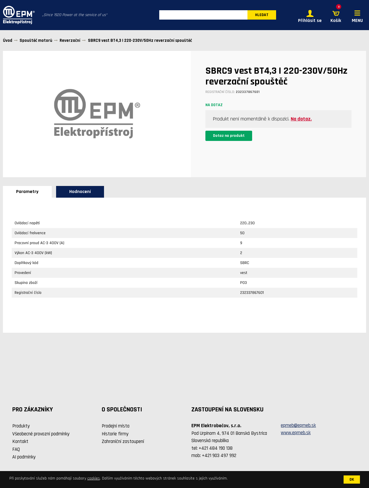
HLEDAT (261, 15)
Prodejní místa (115, 426)
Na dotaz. (301, 118)
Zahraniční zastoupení (123, 441)
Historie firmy (115, 434)
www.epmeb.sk (296, 433)
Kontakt (20, 441)
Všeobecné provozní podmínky (41, 434)
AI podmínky (24, 457)
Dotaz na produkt (229, 135)
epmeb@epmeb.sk (298, 425)
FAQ (16, 449)
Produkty (21, 426)
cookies (93, 478)
